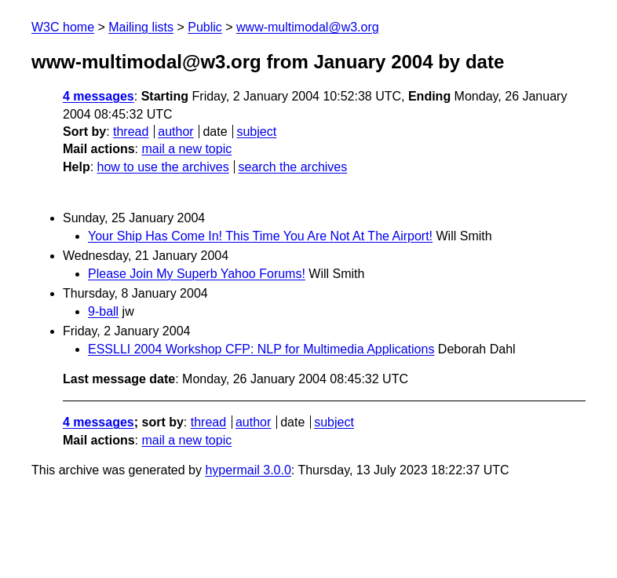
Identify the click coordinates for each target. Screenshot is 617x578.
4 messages (98, 96)
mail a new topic (186, 148)
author (175, 131)
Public (205, 27)
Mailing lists (140, 27)
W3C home (62, 27)
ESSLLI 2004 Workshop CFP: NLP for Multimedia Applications (261, 349)
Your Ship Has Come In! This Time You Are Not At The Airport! (260, 236)
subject (256, 131)
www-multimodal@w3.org (307, 27)
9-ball (103, 311)
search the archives (293, 167)
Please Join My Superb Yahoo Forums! (196, 273)
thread (130, 131)
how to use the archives (163, 167)
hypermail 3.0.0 (247, 470)
